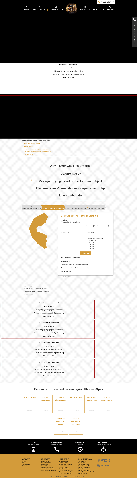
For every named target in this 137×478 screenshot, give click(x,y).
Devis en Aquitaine (63, 461)
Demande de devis (32, 140)
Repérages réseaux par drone (61, 425)
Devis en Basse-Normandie (65, 464)
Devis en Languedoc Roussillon (85, 459)
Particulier (66, 222)
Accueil (24, 140)
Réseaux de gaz (76, 404)
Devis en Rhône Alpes (83, 473)
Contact (23, 461)
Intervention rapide (80, 443)
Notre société (25, 459)
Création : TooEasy (81, 476)
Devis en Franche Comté (65, 471)
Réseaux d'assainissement (107, 404)
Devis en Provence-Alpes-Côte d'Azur (86, 471)
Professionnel (76, 222)
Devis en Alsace (63, 459)
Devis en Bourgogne (64, 465)
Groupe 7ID (63, 476)
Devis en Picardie (82, 468)
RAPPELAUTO (134, 33)
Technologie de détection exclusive (103, 443)
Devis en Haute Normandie (65, 473)
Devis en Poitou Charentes (84, 470)
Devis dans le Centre (64, 468)
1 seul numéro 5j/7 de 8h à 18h (56, 443)
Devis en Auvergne (63, 462)
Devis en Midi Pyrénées (83, 464)
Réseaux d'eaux (30, 404)
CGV (23, 462)
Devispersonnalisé (33, 443)
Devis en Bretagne (63, 467)
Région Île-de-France (44, 140)
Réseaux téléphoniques (61, 404)
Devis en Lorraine (82, 462)
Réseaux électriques (45, 404)
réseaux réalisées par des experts (76, 425)
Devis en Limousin (82, 461)
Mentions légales (26, 464)
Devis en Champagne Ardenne (66, 470)
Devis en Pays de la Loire (84, 467)
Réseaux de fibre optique (92, 404)
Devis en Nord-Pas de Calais (84, 465)
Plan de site (24, 465)
